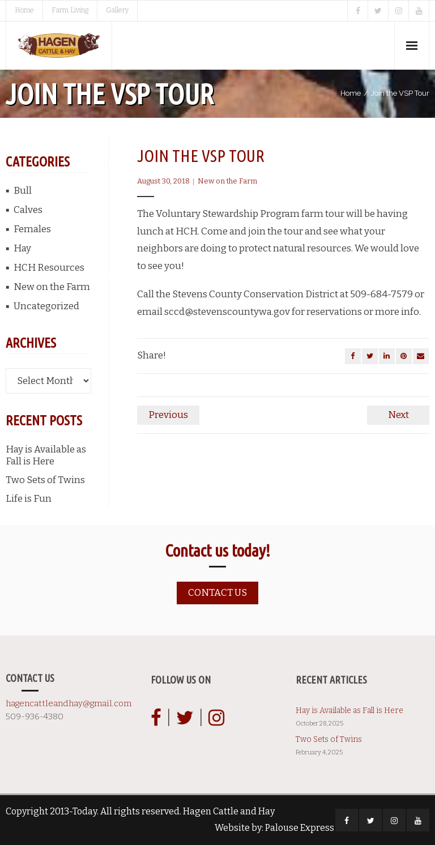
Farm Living (70, 10)
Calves (28, 210)
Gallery (117, 10)
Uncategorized (46, 306)
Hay (22, 248)
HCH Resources (49, 268)
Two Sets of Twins (45, 480)
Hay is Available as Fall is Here (46, 455)
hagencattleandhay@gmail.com (68, 703)
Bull (23, 191)
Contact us (217, 593)
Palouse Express (299, 827)
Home (24, 10)
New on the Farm (227, 181)
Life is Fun (29, 499)
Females (32, 229)
